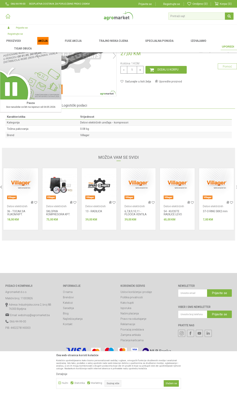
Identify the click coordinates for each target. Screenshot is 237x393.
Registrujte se (171, 4)
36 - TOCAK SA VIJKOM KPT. (16, 253)
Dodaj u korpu (168, 109)
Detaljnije (61, 374)
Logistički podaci (74, 145)
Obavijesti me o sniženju (217, 91)
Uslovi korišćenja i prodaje (136, 332)
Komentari (45, 145)
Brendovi (68, 337)
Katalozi (68, 342)
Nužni (65, 382)
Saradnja (68, 348)
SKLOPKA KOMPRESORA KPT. (58, 253)
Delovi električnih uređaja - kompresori (139, 44)
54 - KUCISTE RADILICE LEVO (173, 253)
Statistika (79, 382)
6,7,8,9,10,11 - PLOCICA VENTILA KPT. (136, 254)
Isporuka (126, 348)
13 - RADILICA (93, 251)
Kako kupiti (127, 342)
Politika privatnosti (132, 337)
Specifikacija (19, 145)
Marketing (96, 382)
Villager (84, 175)
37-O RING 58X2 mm (215, 251)
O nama (68, 332)
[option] (20, 239)
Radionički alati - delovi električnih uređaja (94, 44)
